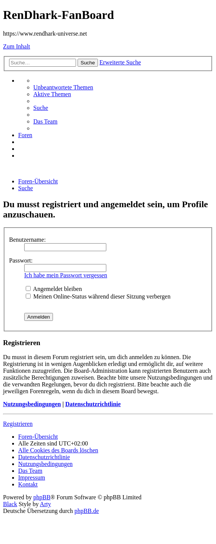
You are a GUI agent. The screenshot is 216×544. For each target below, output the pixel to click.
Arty (45, 504)
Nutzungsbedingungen (32, 404)
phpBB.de (87, 511)
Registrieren (18, 424)
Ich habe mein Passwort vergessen (65, 275)
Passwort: (21, 260)
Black (10, 504)
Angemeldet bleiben (54, 289)
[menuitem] (63, 87)
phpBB (41, 497)
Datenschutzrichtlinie (93, 404)
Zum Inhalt (16, 46)
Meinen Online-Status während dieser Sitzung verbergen (98, 296)
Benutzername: (27, 239)
